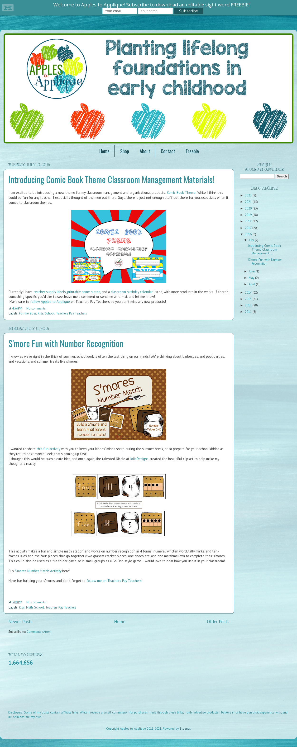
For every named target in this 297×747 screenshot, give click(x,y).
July (252, 240)
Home (104, 151)
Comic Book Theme (181, 192)
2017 (248, 228)
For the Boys (27, 313)
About (145, 151)
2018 (249, 221)
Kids (40, 313)
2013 (249, 299)
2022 (249, 195)
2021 (249, 202)
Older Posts (218, 621)
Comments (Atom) (39, 631)
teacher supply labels (50, 292)
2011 (249, 311)
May (252, 278)
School (50, 313)
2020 (249, 208)
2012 (249, 305)
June (252, 271)
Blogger (185, 728)
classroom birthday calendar (132, 292)
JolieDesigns (139, 459)
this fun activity (48, 449)
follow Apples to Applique (50, 301)
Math (29, 607)
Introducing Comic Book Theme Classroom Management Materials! (111, 179)
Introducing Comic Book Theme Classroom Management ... (264, 249)
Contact (168, 151)
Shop (124, 151)
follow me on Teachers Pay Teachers (114, 580)
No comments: (36, 308)
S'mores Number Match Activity (38, 571)
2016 (249, 234)
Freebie (192, 151)
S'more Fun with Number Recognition (66, 343)
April (252, 284)
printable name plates (83, 292)
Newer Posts (20, 621)
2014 (249, 292)
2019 (249, 215)
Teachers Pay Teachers (71, 313)
